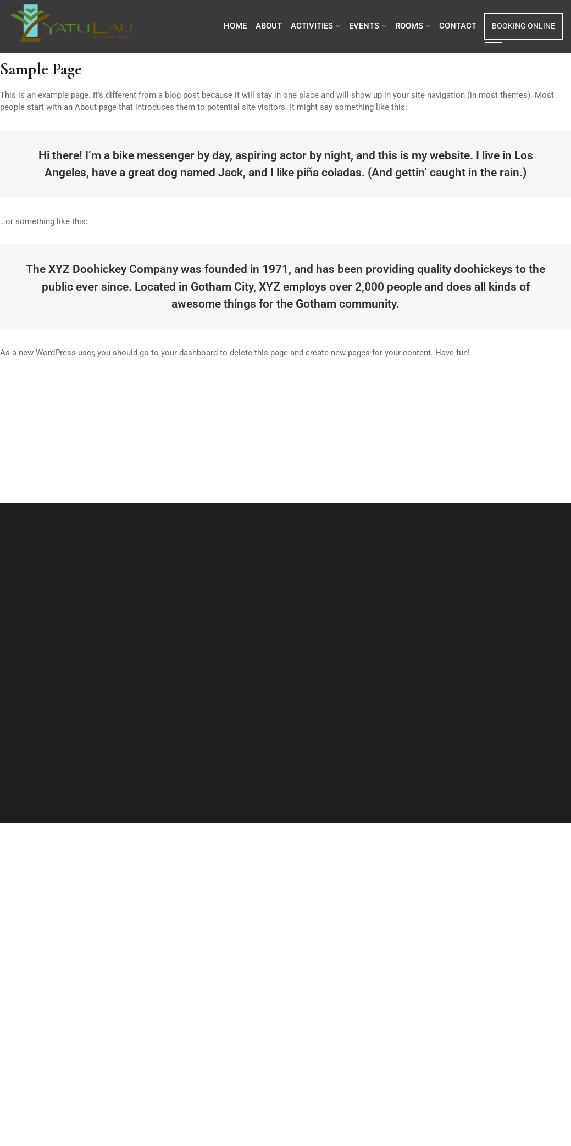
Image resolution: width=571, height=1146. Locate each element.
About (269, 26)
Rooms (409, 26)
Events (364, 26)
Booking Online (523, 25)
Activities (312, 26)
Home (235, 26)
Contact (457, 26)
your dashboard (189, 353)
